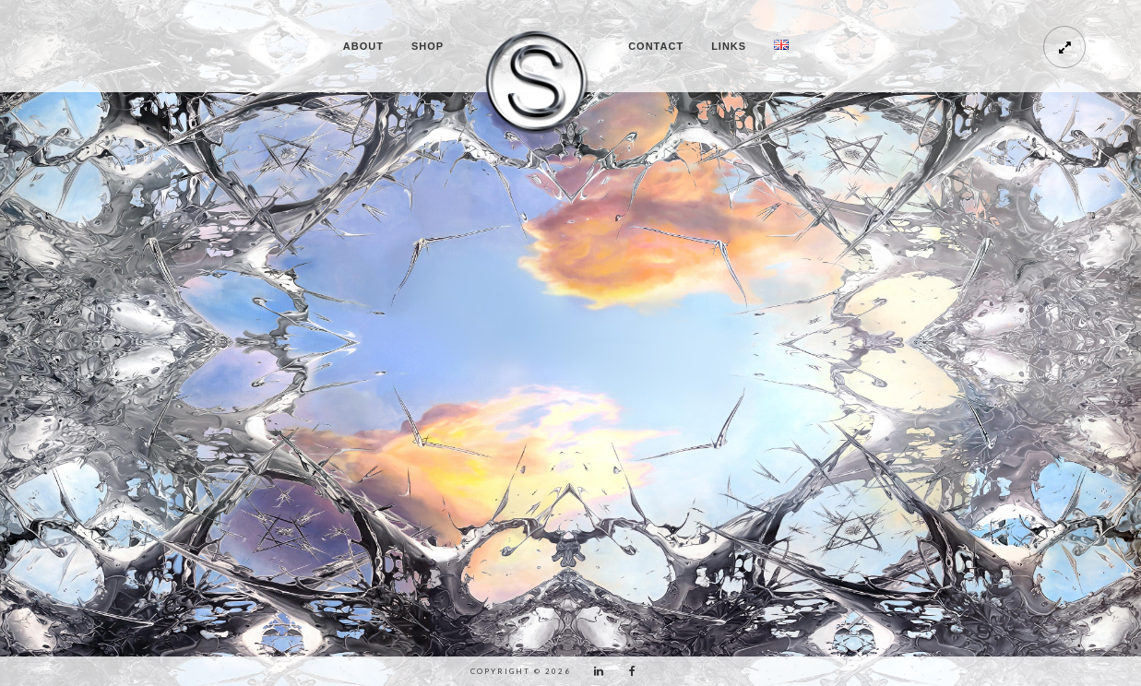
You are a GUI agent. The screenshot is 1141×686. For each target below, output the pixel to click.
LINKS (728, 46)
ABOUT (363, 46)
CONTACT (655, 46)
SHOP (427, 46)
